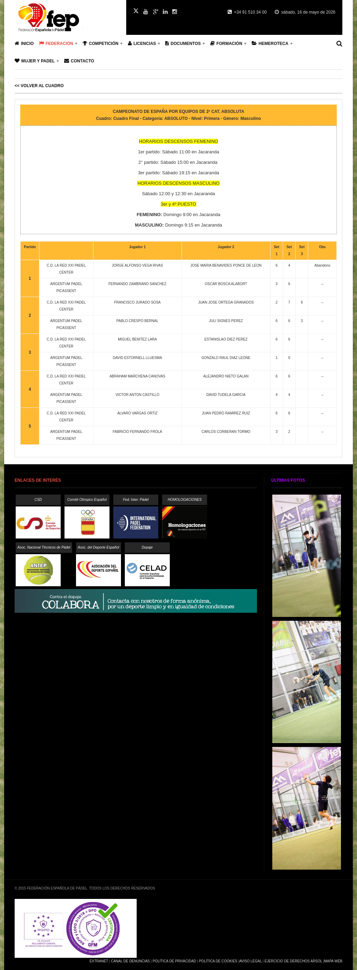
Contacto (79, 60)
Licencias (142, 43)
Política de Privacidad (174, 961)
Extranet (99, 961)
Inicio (24, 43)
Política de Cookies (218, 961)
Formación (226, 43)
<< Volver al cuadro (39, 85)
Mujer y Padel (35, 60)
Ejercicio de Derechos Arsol (293, 961)
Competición (101, 43)
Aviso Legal (250, 961)
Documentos (182, 43)
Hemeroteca (270, 43)
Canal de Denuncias (130, 961)
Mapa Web (333, 961)
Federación (56, 43)
